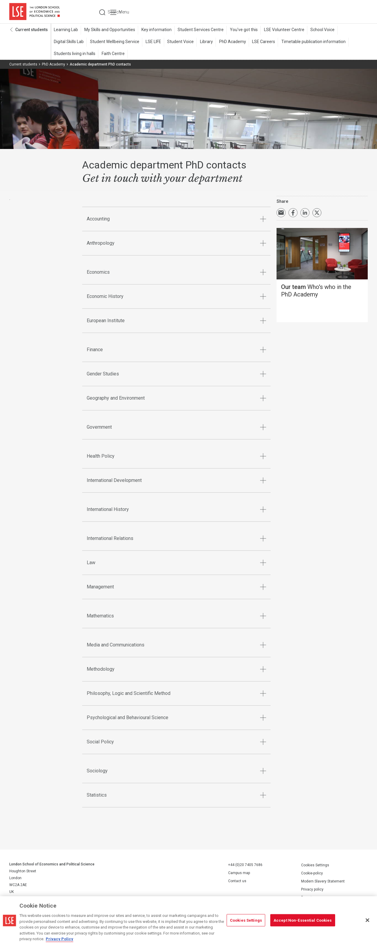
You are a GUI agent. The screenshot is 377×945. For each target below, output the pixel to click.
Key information (155, 30)
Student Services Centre (199, 30)
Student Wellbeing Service (114, 42)
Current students (31, 30)
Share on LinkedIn (304, 213)
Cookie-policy (312, 873)
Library (204, 42)
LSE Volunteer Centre (281, 30)
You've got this (242, 30)
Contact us (237, 881)
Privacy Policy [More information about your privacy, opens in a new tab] (59, 939)
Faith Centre (112, 54)
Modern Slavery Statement (323, 881)
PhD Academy (229, 42)
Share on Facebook (293, 213)
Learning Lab (66, 30)
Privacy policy (312, 890)
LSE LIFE (152, 42)
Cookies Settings (315, 865)
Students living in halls (74, 54)
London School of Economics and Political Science (34, 12)
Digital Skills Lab (69, 42)
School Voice (319, 30)
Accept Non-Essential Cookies (303, 920)
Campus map (239, 873)
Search (327, 12)
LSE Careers (260, 42)
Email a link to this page (281, 213)
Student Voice (179, 42)
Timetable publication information (310, 42)
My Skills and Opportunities (109, 30)
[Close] (367, 920)
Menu (360, 12)
